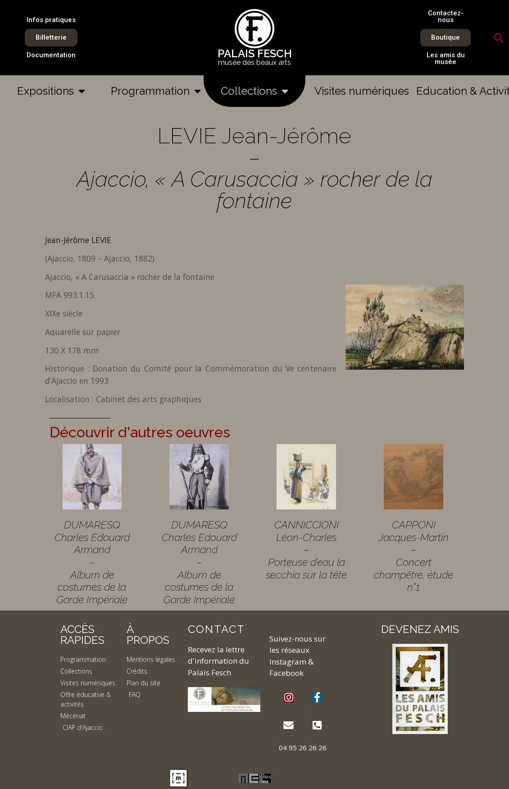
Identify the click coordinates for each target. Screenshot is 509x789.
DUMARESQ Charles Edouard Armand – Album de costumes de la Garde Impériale (92, 562)
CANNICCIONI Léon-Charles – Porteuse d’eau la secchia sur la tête (306, 549)
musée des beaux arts (254, 62)
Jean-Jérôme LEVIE (78, 239)
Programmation (156, 91)
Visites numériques (361, 90)
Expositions (51, 91)
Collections (254, 91)
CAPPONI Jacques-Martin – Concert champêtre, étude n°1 (413, 555)
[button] (498, 38)
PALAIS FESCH (255, 53)
